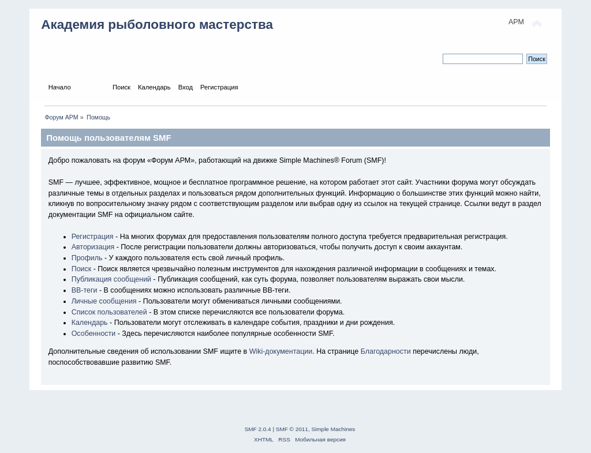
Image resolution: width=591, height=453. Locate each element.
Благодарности (386, 351)
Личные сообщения (104, 301)
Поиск (82, 269)
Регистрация (93, 237)
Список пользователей (109, 312)
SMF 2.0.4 (258, 429)
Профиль (87, 258)
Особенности (94, 334)
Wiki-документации (281, 351)
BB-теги (85, 290)
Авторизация (93, 247)
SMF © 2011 (292, 429)
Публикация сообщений (111, 279)
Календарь (90, 323)
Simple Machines (333, 429)
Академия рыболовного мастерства (157, 24)
